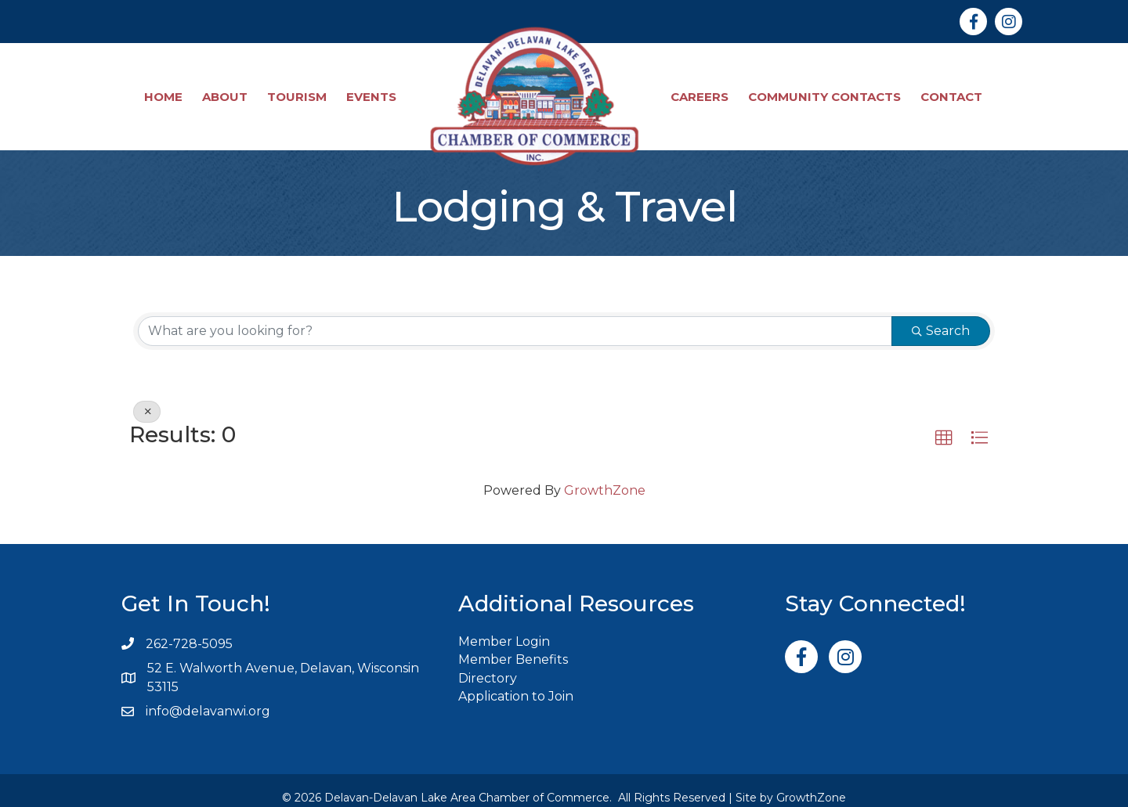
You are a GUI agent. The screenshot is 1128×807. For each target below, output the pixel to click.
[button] (944, 424)
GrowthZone (604, 476)
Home (164, 89)
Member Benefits (513, 645)
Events (372, 89)
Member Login (504, 627)
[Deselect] (147, 398)
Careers (700, 89)
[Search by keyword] (515, 317)
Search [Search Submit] (941, 316)
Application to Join (515, 682)
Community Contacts (825, 89)
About (225, 89)
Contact (952, 89)
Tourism (297, 89)
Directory (487, 664)
